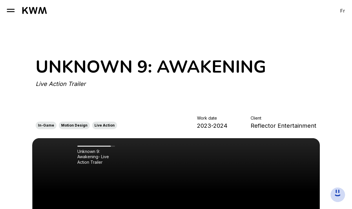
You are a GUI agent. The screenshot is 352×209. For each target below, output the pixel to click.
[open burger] (10, 10)
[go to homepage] (34, 10)
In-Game (46, 125)
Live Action (104, 125)
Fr (342, 11)
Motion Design (74, 125)
